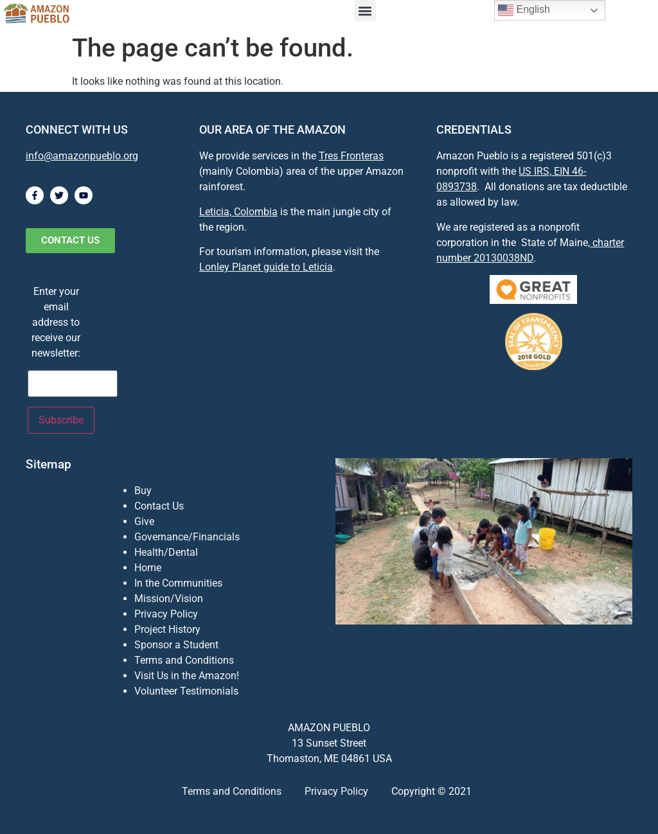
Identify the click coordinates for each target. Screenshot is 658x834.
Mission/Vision (168, 598)
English (524, 10)
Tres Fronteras (351, 156)
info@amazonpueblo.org (82, 156)
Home (147, 568)
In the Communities (178, 583)
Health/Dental (166, 552)
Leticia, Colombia (238, 212)
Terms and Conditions (184, 660)
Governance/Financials (187, 537)
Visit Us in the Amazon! (186, 676)
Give (144, 521)
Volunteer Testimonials (186, 691)
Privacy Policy (166, 614)
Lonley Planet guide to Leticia (266, 267)
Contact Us (159, 506)
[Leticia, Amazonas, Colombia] (302, 371)
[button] (365, 10)
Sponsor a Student (176, 645)
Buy (143, 490)
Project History (167, 629)
